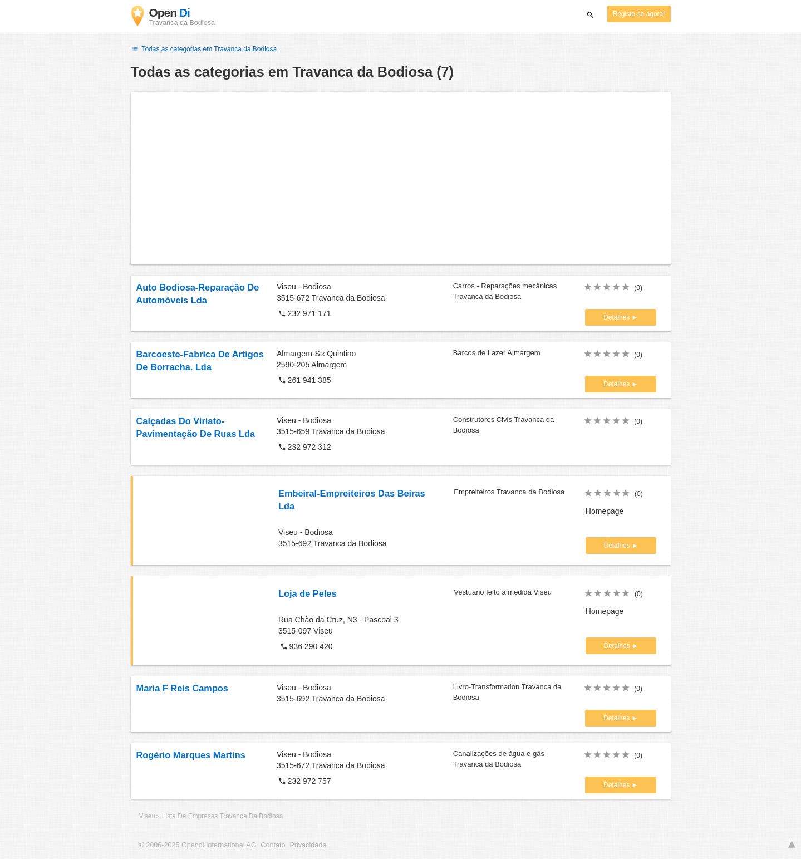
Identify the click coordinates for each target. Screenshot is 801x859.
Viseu (147, 816)
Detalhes (617, 317)
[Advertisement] (401, 178)
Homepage (605, 511)
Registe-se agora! (639, 14)
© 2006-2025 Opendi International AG (198, 845)
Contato (273, 845)
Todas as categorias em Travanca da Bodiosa (204, 49)
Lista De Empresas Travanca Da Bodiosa (222, 816)
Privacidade (307, 845)
